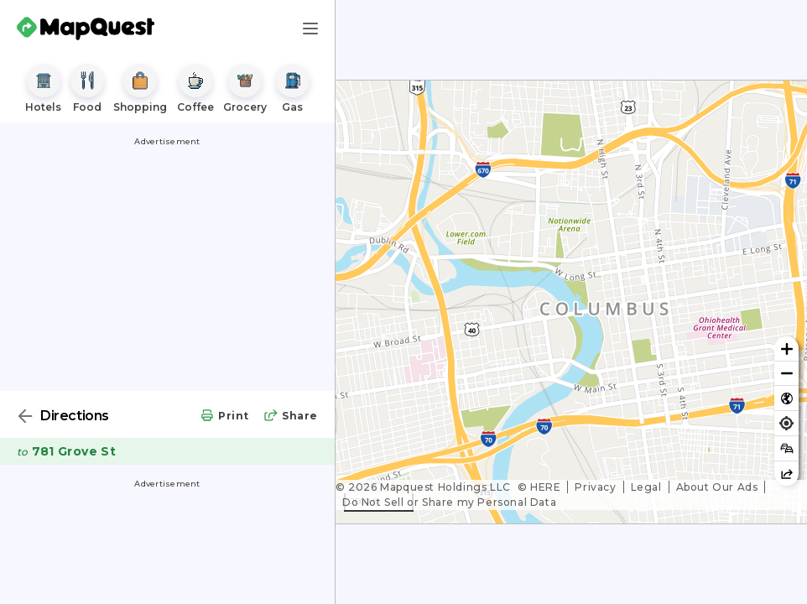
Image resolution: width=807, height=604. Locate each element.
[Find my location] (786, 423)
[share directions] (290, 416)
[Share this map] (786, 473)
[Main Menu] (310, 28)
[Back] (25, 416)
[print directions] (224, 416)
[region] (571, 302)
